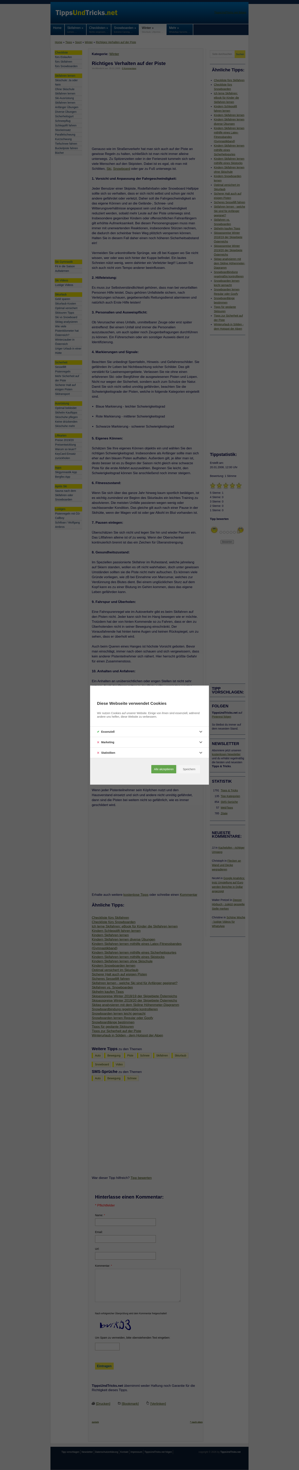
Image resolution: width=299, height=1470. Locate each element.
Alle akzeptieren (164, 769)
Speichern (189, 769)
